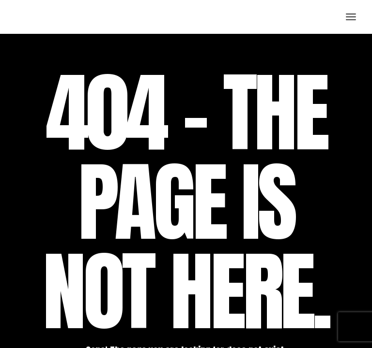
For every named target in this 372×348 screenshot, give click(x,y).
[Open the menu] (350, 17)
